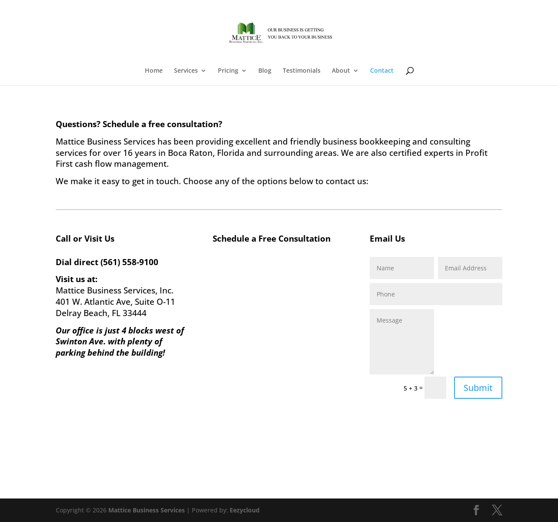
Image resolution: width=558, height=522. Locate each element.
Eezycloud (245, 510)
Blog (264, 70)
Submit (478, 388)
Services (186, 70)
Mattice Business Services (146, 510)
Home (154, 70)
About (341, 70)
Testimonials (302, 70)
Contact (382, 70)
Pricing (228, 70)
